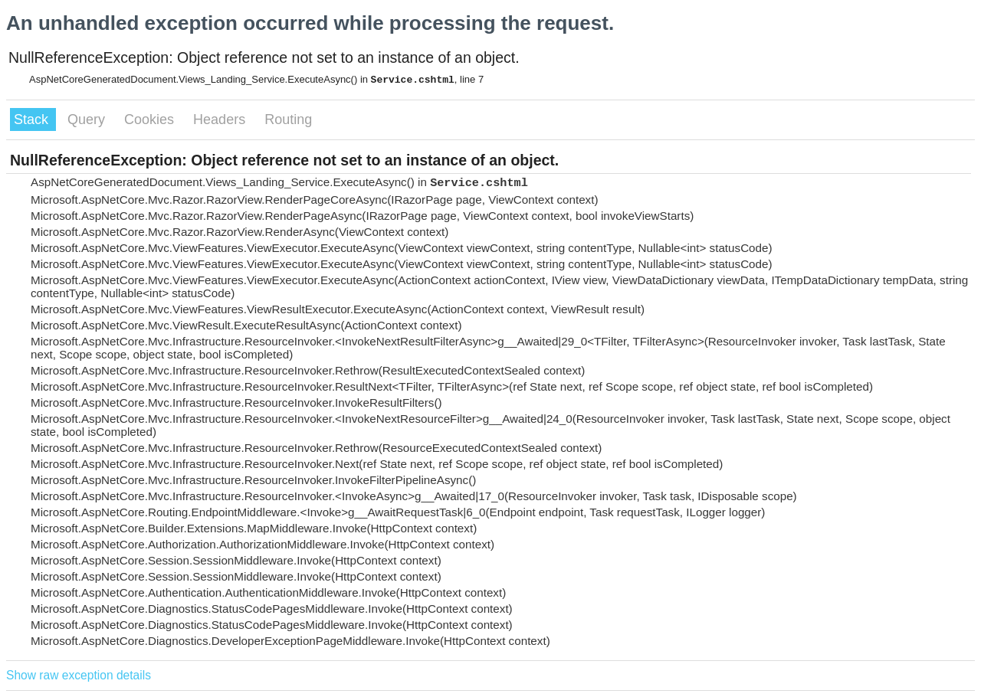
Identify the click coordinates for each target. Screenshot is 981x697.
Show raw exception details (78, 675)
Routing (288, 119)
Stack (33, 119)
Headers (221, 119)
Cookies (151, 119)
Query (88, 119)
